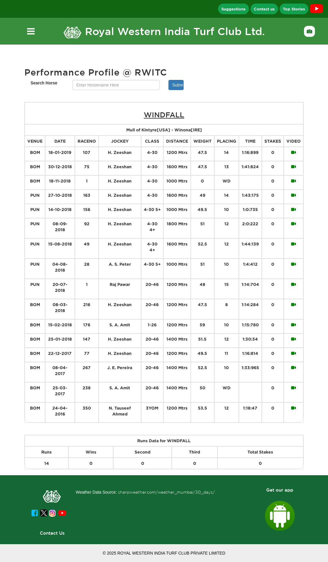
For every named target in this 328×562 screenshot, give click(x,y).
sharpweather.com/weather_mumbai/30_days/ (166, 492)
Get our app (279, 489)
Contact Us (52, 533)
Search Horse (44, 83)
